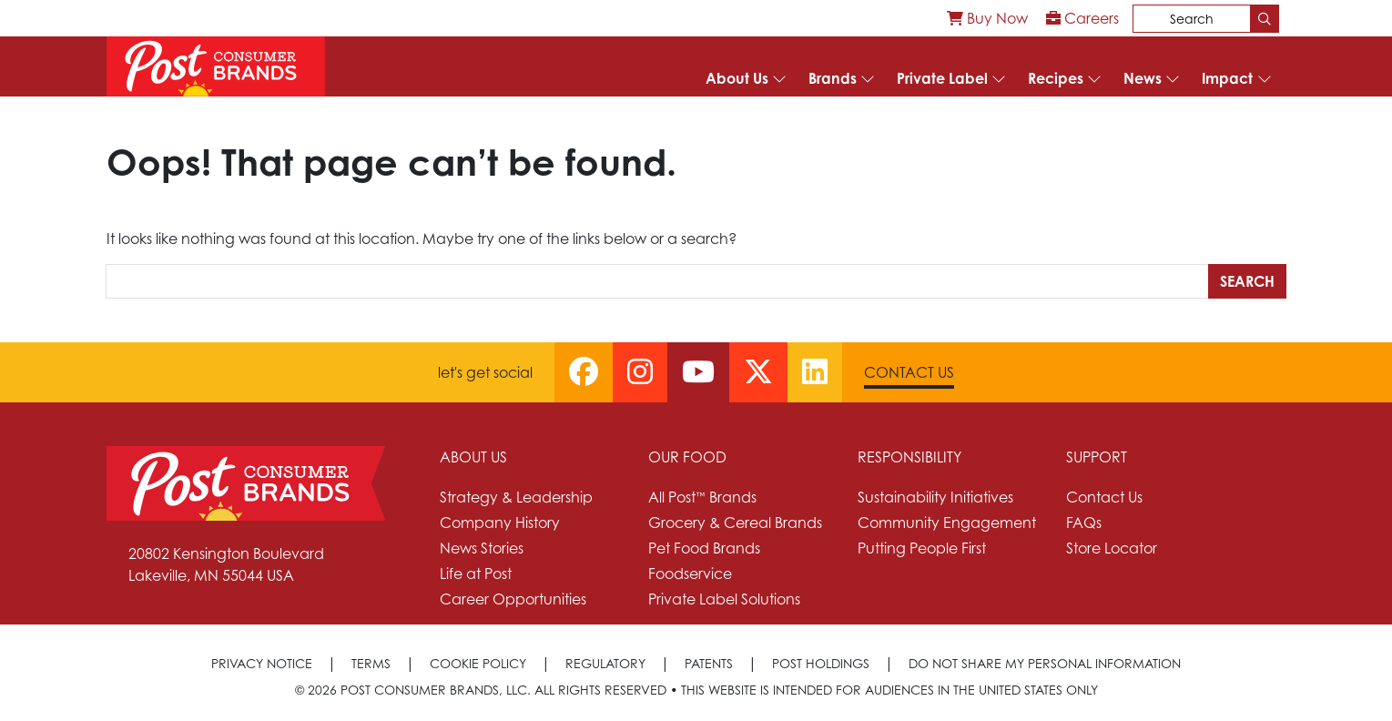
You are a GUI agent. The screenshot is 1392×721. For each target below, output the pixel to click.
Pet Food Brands (704, 548)
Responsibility (909, 457)
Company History (500, 522)
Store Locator (1111, 548)
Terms (371, 663)
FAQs (1084, 522)
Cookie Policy (478, 663)
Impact (1227, 78)
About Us (737, 78)
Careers (1082, 18)
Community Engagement (947, 522)
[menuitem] (987, 18)
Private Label (942, 78)
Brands (832, 78)
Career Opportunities (513, 599)
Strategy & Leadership (516, 497)
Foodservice (690, 573)
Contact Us (909, 372)
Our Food (687, 457)
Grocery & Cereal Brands (735, 522)
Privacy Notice (261, 663)
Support (1096, 457)
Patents (709, 663)
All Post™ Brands (702, 497)
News (1142, 78)
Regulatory (605, 663)
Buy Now (987, 18)
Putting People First (922, 548)
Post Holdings (820, 663)
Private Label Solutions (724, 599)
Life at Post (476, 573)
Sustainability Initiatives (935, 497)
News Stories (481, 548)
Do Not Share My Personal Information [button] (1045, 663)
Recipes (1055, 78)
